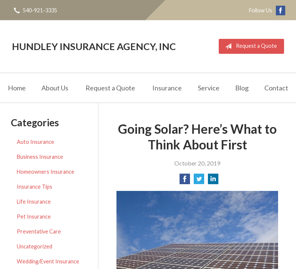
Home (17, 88)
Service (208, 88)
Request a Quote (249, 46)
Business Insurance (40, 157)
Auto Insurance (35, 142)
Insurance (167, 88)
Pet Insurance (34, 216)
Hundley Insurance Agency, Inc (94, 46)
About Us (54, 88)
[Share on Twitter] (199, 181)
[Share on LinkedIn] (213, 181)
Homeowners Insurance (45, 171)
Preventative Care (39, 231)
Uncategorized (34, 246)
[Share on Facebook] (185, 181)
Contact (276, 88)
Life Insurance (34, 201)
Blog (242, 88)
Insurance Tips (34, 186)
